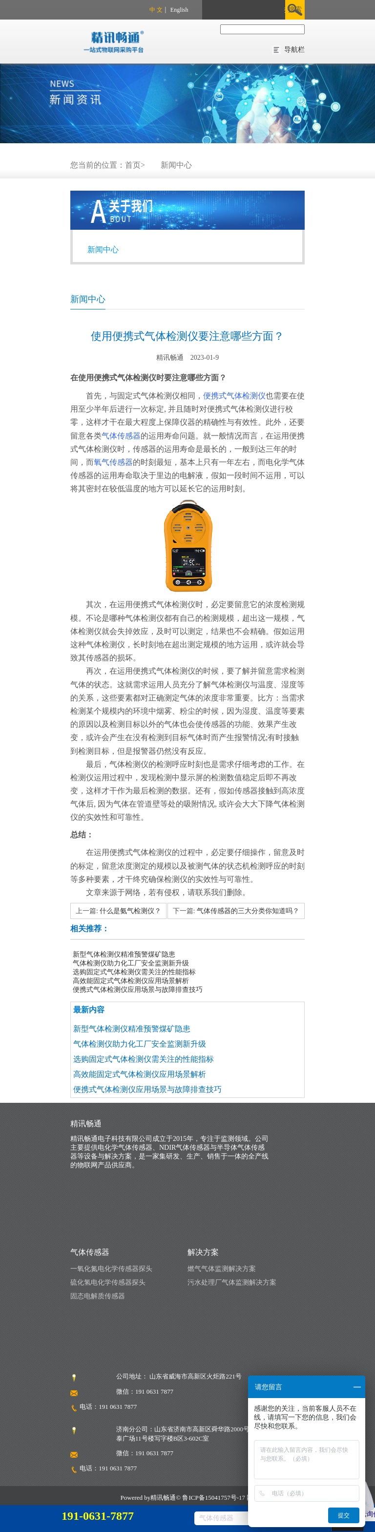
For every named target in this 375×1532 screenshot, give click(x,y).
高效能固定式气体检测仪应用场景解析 (131, 981)
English (179, 9)
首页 (133, 165)
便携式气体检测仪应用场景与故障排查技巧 (138, 989)
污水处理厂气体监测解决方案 (232, 1282)
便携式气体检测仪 (234, 396)
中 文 (156, 9)
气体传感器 (121, 436)
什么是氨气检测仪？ (130, 911)
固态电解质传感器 (97, 1296)
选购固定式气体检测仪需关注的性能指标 (134, 972)
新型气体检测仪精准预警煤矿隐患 (124, 954)
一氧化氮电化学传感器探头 (111, 1268)
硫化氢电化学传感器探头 (108, 1282)
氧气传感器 (113, 462)
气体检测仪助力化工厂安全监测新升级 (131, 963)
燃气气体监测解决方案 (222, 1268)
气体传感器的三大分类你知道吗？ (248, 911)
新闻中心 (176, 165)
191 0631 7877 (118, 1406)
